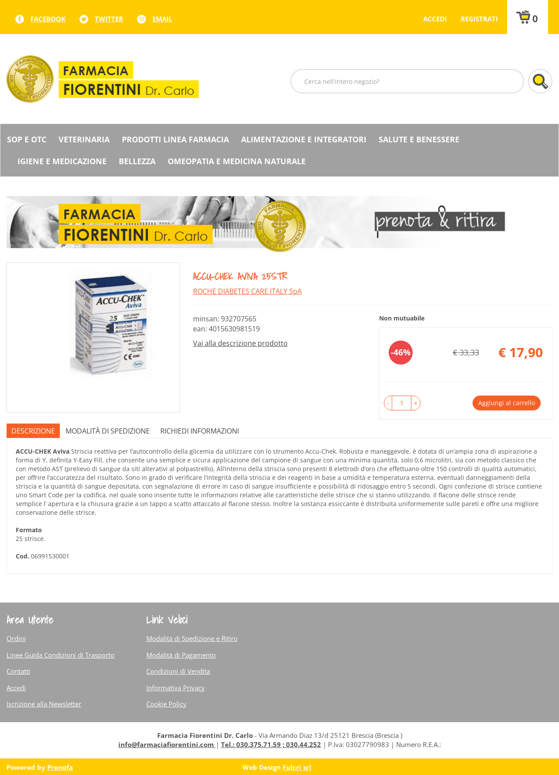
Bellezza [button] (137, 161)
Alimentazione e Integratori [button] (303, 139)
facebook (48, 18)
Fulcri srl (297, 767)
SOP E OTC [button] (26, 139)
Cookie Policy (166, 703)
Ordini (16, 638)
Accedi (435, 18)
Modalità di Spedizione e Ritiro (192, 638)
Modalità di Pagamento (181, 655)
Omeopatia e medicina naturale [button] (237, 161)
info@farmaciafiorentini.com (167, 744)
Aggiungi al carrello (506, 403)
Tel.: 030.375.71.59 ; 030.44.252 (271, 744)
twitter (109, 18)
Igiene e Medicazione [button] (62, 161)
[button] (388, 403)
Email (162, 18)
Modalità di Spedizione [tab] (108, 431)
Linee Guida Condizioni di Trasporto (60, 655)
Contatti (18, 671)
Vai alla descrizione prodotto (240, 343)
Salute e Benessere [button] (419, 139)
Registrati (479, 18)
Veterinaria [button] (84, 139)
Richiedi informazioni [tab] (199, 431)
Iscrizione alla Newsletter (44, 703)
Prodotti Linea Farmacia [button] (175, 139)
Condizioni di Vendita (178, 671)
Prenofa (60, 767)
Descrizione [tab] (33, 431)
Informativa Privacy (175, 687)
